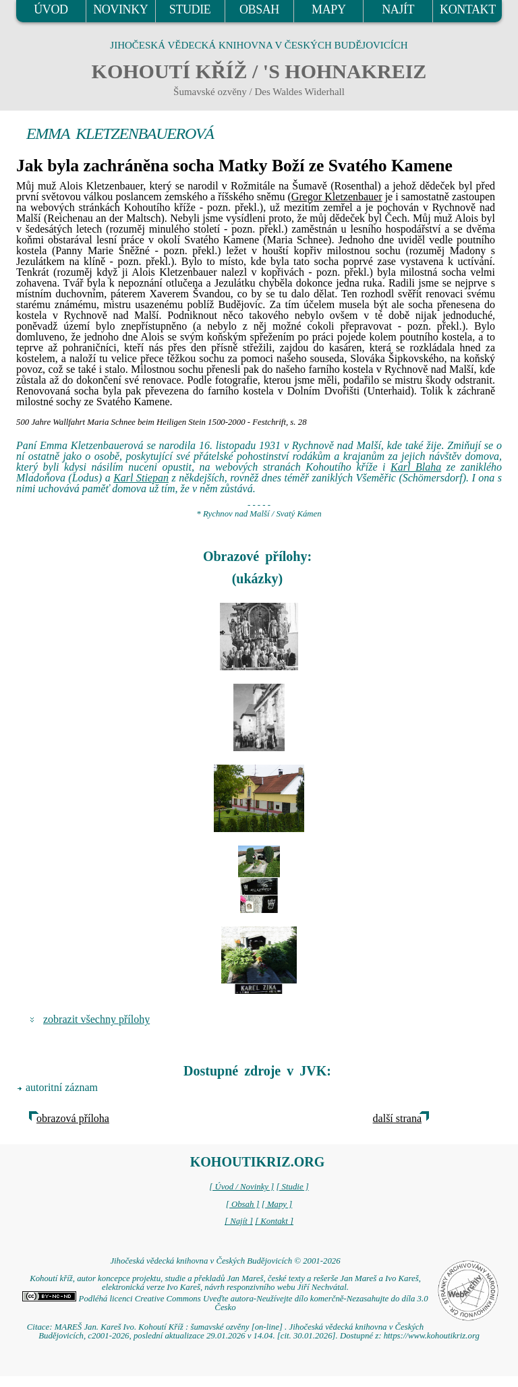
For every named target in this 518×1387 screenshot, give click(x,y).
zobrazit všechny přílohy (96, 1019)
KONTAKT (468, 9)
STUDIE (190, 9)
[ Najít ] (239, 1221)
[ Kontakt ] (274, 1221)
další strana (397, 1118)
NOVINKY (120, 9)
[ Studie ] (292, 1186)
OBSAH (259, 9)
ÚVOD (50, 9)
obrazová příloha (72, 1118)
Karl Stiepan (141, 477)
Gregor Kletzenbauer (336, 196)
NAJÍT (398, 9)
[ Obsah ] (243, 1204)
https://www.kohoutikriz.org (432, 1335)
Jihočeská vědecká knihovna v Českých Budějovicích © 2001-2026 (225, 1261)
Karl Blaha (416, 467)
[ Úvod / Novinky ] (241, 1186)
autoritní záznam (62, 1087)
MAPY (328, 9)
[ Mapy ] (277, 1204)
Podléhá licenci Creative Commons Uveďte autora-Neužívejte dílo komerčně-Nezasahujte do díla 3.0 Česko (225, 1303)
